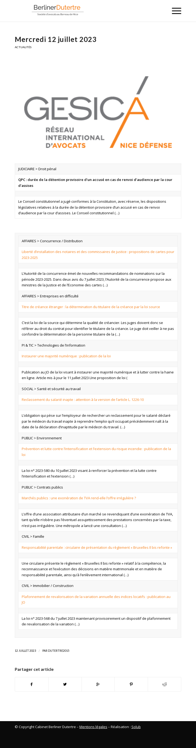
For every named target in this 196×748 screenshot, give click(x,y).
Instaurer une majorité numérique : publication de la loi (66, 356)
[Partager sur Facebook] (31, 684)
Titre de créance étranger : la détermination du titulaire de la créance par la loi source (91, 306)
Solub (136, 726)
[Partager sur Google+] (98, 684)
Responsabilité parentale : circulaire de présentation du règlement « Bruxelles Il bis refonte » (97, 547)
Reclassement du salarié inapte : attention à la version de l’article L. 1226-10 (83, 399)
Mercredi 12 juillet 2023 (56, 39)
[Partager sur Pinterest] (131, 684)
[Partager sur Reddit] (164, 684)
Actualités (23, 47)
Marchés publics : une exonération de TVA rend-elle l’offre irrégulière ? (79, 498)
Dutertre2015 (58, 650)
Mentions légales (93, 726)
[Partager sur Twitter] (65, 684)
